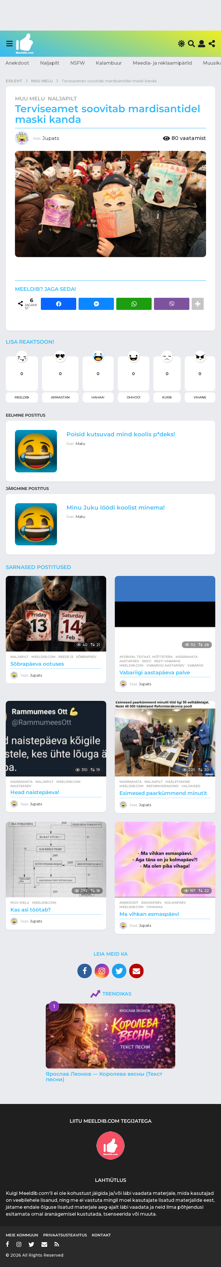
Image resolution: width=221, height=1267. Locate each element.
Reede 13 (65, 656)
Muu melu (30, 99)
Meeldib (22, 397)
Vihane (200, 397)
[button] (9, 43)
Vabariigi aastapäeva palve (154, 672)
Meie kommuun (22, 1235)
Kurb (167, 397)
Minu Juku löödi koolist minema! (115, 507)
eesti (146, 661)
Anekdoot (17, 63)
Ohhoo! (133, 397)
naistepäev (20, 786)
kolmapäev (175, 902)
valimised (191, 786)
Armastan (60, 397)
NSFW (77, 63)
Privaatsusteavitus (65, 1235)
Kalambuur (109, 63)
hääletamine (177, 781)
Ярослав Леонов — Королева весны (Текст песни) (104, 1077)
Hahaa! (98, 397)
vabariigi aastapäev (165, 665)
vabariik (195, 665)
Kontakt (101, 1235)
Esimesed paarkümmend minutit (163, 793)
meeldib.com (43, 656)
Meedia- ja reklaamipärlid (162, 63)
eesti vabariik (167, 661)
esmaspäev (151, 902)
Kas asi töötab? (30, 910)
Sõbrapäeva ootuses (37, 664)
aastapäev (129, 661)
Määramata (187, 656)
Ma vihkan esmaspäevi (149, 914)
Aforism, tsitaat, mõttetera (146, 656)
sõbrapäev (86, 656)
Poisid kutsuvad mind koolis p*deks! (120, 434)
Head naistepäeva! (34, 792)
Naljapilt (49, 63)
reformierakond (162, 786)
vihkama (154, 907)
